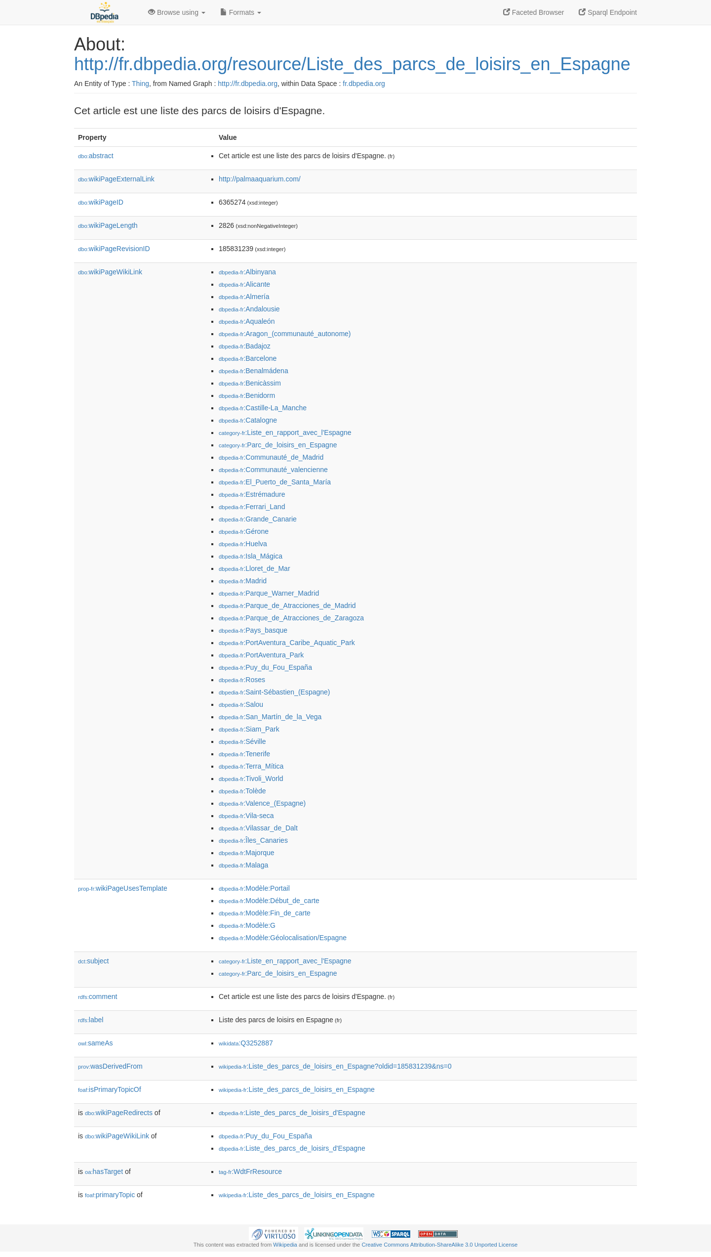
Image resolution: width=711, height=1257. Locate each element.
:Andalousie (249, 309)
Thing (140, 83)
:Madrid (243, 581)
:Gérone (244, 531)
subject (93, 961)
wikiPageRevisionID (114, 249)
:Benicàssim (250, 383)
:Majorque (247, 853)
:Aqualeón (247, 321)
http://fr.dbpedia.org (247, 83)
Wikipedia (285, 1245)
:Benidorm (247, 395)
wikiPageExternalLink (116, 179)
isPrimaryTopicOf (109, 1089)
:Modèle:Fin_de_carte (265, 913)
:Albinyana (247, 272)
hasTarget (104, 1171)
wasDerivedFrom (110, 1066)
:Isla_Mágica (250, 556)
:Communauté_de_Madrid (271, 457)
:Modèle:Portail (254, 888)
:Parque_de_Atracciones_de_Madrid (287, 605)
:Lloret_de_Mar (254, 568)
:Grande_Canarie (258, 519)
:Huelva (243, 544)
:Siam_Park (249, 729)
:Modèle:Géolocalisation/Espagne (283, 938)
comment (97, 996)
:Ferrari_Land (252, 507)
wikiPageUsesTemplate (122, 888)
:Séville (242, 741)
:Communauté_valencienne (273, 470)
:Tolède (242, 791)
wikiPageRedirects (119, 1113)
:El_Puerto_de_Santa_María (275, 482)
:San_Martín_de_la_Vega (270, 717)
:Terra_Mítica (251, 766)
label (90, 1020)
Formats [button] (240, 12)
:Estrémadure (252, 494)
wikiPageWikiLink (110, 272)
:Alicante (244, 284)
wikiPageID (100, 202)
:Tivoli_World (251, 778)
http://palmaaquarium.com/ (260, 179)
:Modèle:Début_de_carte (269, 901)
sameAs (95, 1043)
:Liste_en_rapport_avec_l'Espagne (285, 432)
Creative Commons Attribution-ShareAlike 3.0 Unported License (439, 1245)
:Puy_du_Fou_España (265, 667)
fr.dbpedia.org (364, 83)
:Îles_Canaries (253, 840)
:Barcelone (247, 358)
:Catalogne (248, 420)
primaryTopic (110, 1195)
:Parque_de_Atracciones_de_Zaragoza (291, 618)
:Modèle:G (247, 925)
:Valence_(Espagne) (262, 803)
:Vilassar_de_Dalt (258, 828)
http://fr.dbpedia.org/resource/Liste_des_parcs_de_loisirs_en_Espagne (352, 64)
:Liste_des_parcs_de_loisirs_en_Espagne (297, 1089)
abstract (96, 156)
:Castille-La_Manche (263, 408)
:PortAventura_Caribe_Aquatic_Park (287, 643)
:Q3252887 (246, 1043)
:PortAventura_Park (261, 655)
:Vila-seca (246, 816)
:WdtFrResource (250, 1171)
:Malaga (243, 865)
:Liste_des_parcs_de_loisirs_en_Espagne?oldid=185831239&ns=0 (335, 1066)
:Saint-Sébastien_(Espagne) (274, 692)
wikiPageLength (108, 225)
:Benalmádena (253, 371)
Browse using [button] (176, 12)
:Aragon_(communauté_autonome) (285, 334)
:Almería (244, 297)
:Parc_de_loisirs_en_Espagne (278, 445)
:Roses (242, 680)
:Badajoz (245, 346)
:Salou (241, 704)
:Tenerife (244, 754)
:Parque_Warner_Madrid (269, 593)
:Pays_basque (253, 630)
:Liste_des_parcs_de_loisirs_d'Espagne (292, 1113)
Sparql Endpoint (608, 12)
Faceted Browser (533, 12)
